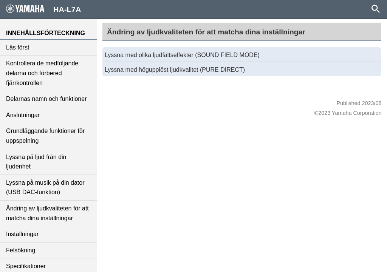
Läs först (17, 47)
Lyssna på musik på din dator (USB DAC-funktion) (45, 187)
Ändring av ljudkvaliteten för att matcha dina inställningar (47, 213)
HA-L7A (43, 9)
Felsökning (20, 250)
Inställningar (22, 234)
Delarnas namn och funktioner (46, 99)
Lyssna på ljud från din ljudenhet (36, 162)
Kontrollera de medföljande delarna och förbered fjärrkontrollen (42, 73)
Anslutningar (23, 115)
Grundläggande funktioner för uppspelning (45, 136)
